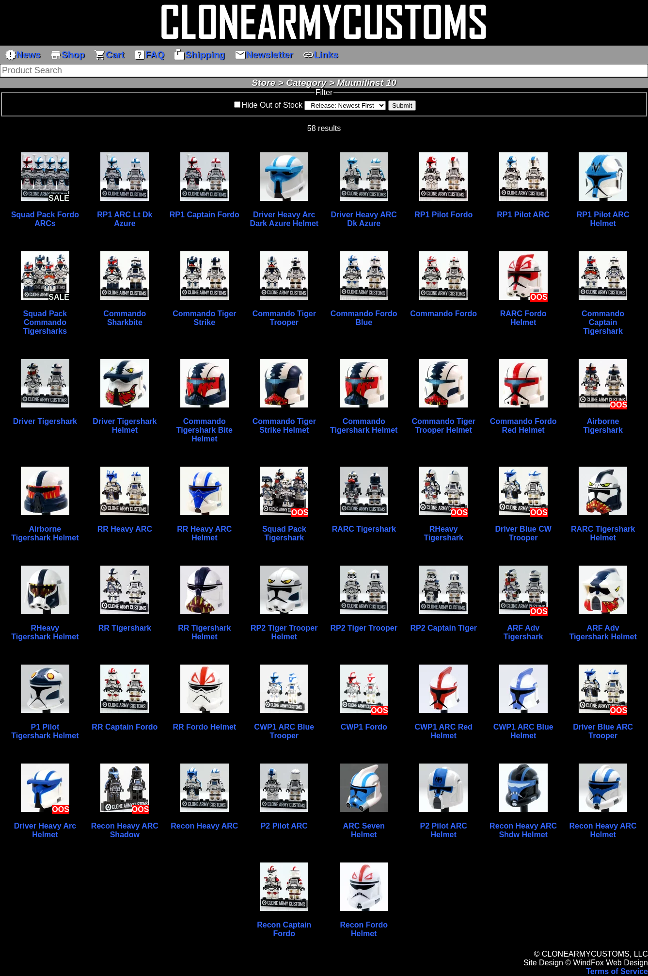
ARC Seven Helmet (364, 830)
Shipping (199, 55)
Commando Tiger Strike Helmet (284, 425)
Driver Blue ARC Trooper (603, 731)
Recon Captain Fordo (284, 929)
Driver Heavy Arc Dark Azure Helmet (284, 219)
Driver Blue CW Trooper (523, 533)
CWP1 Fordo (364, 727)
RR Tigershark (124, 628)
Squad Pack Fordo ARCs (45, 219)
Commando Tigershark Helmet (363, 425)
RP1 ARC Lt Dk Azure (124, 219)
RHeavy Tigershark (443, 533)
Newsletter (264, 55)
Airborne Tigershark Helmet (45, 533)
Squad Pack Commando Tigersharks (45, 322)
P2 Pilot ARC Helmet (443, 830)
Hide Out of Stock (272, 105)
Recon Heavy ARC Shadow (124, 830)
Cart (109, 55)
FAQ (149, 55)
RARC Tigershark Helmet (603, 533)
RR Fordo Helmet (204, 727)
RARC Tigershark (364, 529)
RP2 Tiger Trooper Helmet (284, 632)
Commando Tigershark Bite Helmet (204, 430)
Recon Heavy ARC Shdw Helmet (523, 830)
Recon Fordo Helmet (364, 929)
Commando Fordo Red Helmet (523, 425)
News (23, 55)
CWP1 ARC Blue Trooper (284, 731)
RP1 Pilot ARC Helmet (603, 219)
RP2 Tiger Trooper (364, 628)
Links (320, 55)
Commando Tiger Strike (204, 317)
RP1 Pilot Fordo (443, 215)
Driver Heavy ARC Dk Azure (364, 219)
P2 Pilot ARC (284, 826)
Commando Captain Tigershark (603, 322)
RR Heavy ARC (124, 529)
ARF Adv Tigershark (523, 632)
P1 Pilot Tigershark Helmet (45, 731)
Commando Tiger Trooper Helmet (443, 425)
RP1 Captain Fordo (204, 215)
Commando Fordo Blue (364, 317)
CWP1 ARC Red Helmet (443, 731)
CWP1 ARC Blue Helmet (523, 731)
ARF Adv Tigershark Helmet (602, 632)
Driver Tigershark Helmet (125, 425)
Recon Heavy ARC (204, 826)
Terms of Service (617, 971)
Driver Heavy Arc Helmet (45, 830)
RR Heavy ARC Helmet (204, 533)
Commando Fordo (443, 313)
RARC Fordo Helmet (523, 317)
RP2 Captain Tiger (443, 628)
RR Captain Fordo (125, 727)
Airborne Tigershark (603, 425)
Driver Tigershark (45, 421)
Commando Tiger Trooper (284, 317)
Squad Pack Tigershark (284, 533)
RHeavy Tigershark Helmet (45, 632)
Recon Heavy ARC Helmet (603, 830)
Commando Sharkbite (124, 317)
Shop (67, 55)
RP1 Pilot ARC (523, 215)
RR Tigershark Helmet (204, 632)
